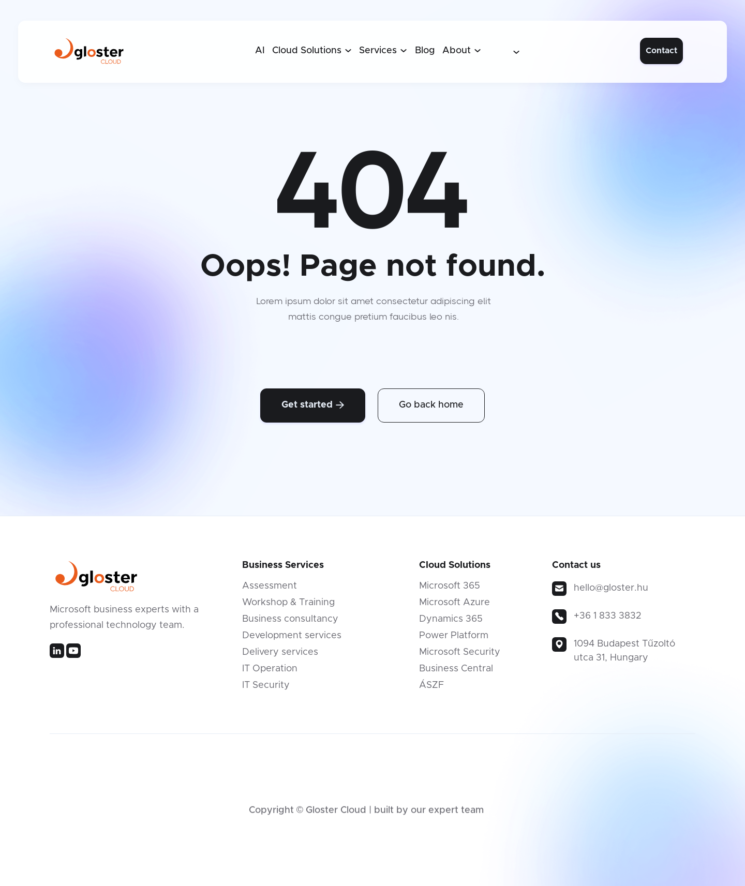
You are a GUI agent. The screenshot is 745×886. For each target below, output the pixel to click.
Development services (291, 639)
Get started (312, 405)
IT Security (266, 689)
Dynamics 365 (451, 622)
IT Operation (269, 672)
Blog (425, 50)
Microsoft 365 (449, 589)
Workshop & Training (288, 606)
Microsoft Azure (454, 606)
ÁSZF (431, 689)
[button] (312, 50)
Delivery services (280, 655)
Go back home (431, 405)
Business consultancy (290, 622)
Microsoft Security (459, 655)
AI (260, 50)
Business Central (456, 672)
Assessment (269, 589)
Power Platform (453, 639)
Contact (661, 51)
